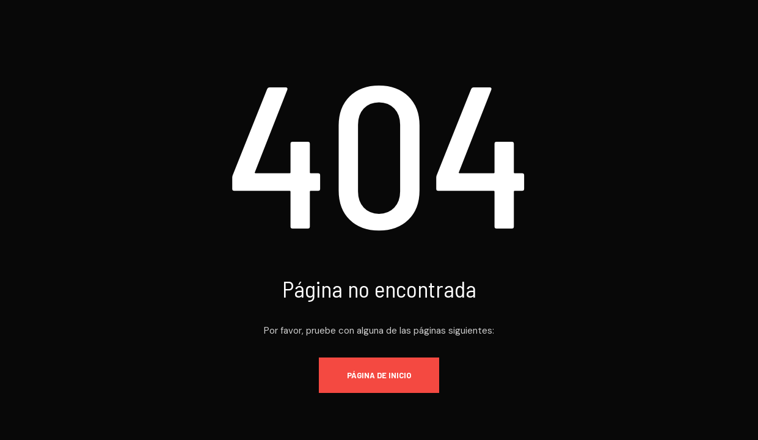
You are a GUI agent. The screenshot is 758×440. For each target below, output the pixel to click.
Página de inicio (379, 375)
